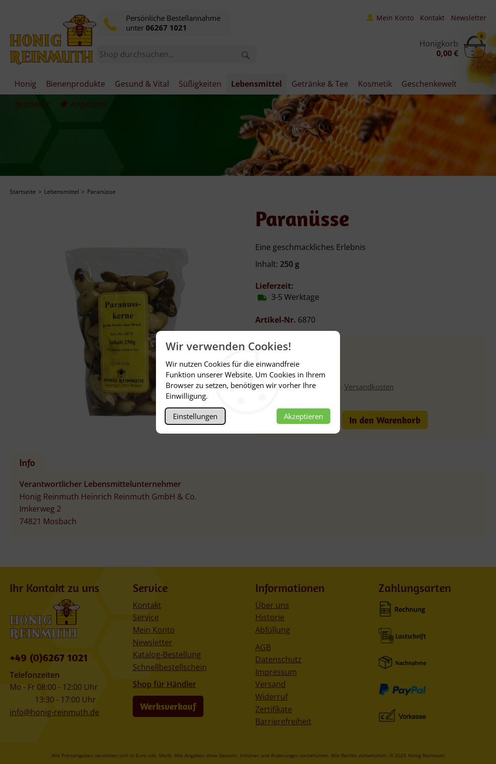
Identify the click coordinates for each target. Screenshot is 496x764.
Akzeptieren (303, 416)
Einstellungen (195, 416)
